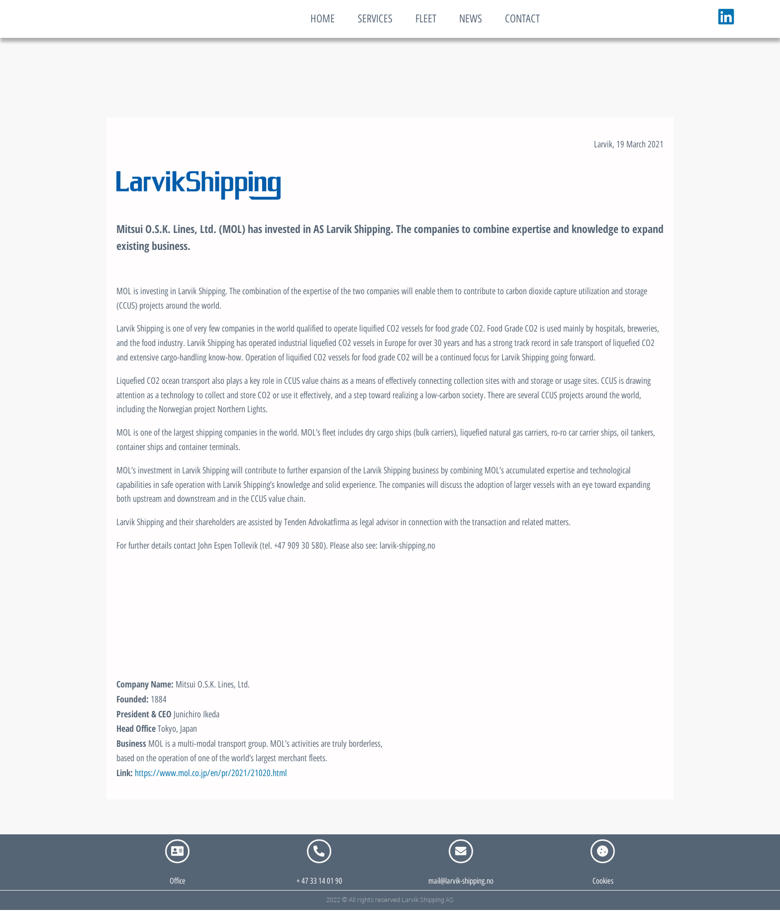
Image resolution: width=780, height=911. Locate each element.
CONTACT (522, 18)
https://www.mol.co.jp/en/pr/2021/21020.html (211, 773)
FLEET (425, 18)
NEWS (470, 18)
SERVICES (375, 18)
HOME (322, 18)
